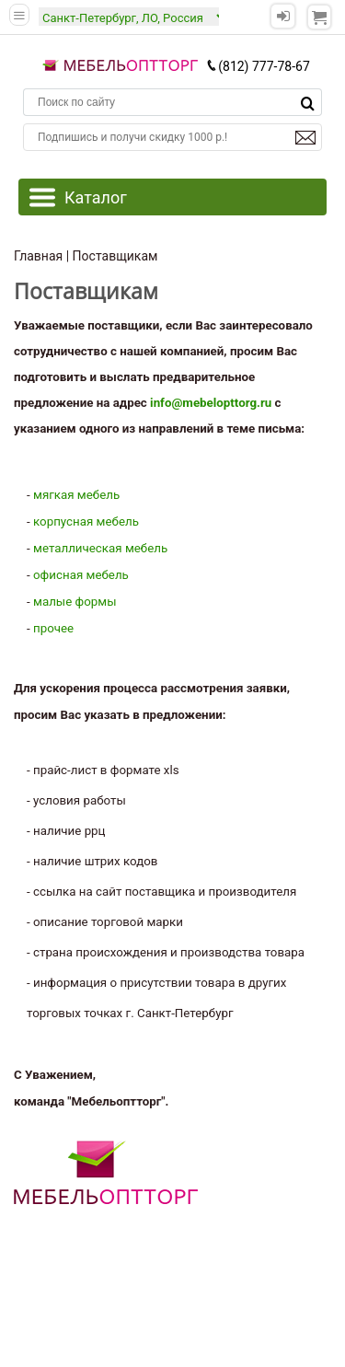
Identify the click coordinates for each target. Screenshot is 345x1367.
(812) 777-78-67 (257, 66)
